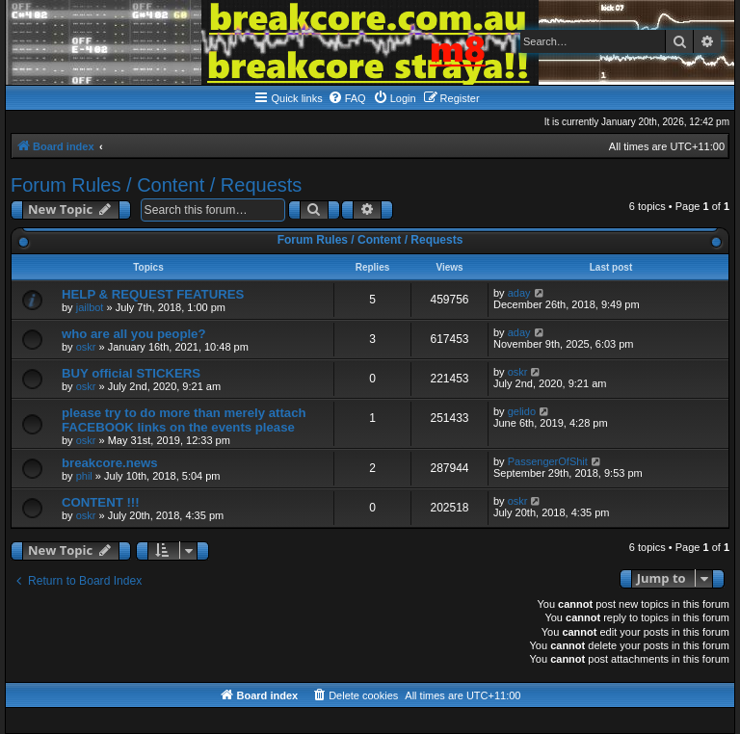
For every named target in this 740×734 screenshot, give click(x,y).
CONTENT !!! (101, 502)
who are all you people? (134, 334)
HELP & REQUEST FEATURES (153, 294)
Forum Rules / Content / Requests (156, 185)
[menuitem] (347, 98)
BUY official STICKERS (131, 373)
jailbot (90, 307)
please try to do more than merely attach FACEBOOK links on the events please (184, 420)
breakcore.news (110, 463)
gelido (522, 411)
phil (84, 476)
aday (519, 293)
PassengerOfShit (548, 461)
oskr (86, 347)
